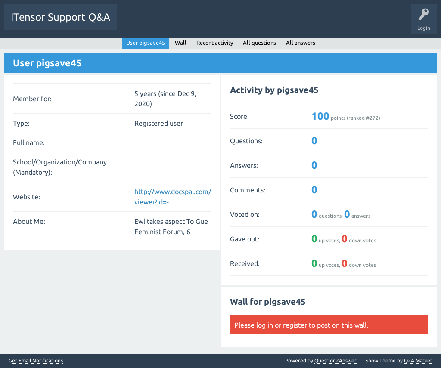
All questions (259, 43)
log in (264, 325)
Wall (180, 43)
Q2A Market (418, 360)
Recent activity (214, 43)
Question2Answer (335, 360)
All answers (300, 43)
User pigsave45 (145, 43)
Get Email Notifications (36, 360)
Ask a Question (267, 23)
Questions (135, 23)
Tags (204, 23)
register (295, 325)
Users (231, 23)
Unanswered (171, 23)
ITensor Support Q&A (60, 17)
